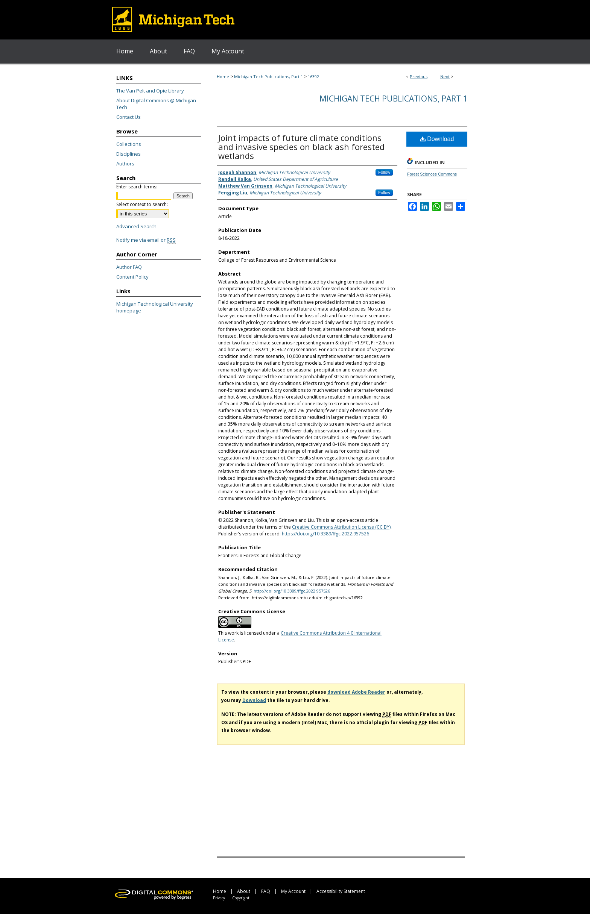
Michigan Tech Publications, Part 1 (268, 76)
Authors (125, 163)
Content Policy (132, 276)
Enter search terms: (136, 186)
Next (445, 76)
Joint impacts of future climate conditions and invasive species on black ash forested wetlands (301, 146)
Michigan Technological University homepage (154, 307)
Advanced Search (136, 226)
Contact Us (128, 117)
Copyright (240, 897)
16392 (313, 76)
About (243, 891)
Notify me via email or (146, 239)
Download (437, 139)
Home (223, 76)
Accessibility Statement (340, 891)
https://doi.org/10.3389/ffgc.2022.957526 (325, 534)
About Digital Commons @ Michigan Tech (156, 104)
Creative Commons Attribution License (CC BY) (341, 527)
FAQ (265, 891)
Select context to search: (142, 204)
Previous (418, 76)
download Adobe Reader (356, 692)
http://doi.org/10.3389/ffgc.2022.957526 (292, 591)
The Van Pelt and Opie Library (150, 90)
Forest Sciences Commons (432, 174)
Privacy (219, 897)
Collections (128, 144)
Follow (384, 172)
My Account (293, 891)
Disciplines (128, 153)
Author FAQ (129, 267)
